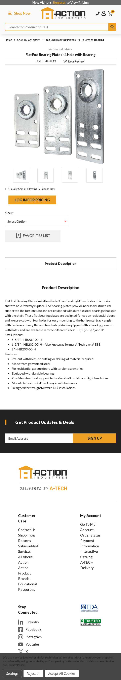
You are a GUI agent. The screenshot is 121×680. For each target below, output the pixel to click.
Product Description (60, 263)
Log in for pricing (32, 200)
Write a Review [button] (74, 61)
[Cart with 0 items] (110, 13)
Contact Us (27, 529)
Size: (9, 213)
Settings (12, 673)
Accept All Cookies (62, 673)
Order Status (90, 535)
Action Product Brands (24, 573)
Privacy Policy (16, 665)
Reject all (33, 673)
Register (59, 2)
